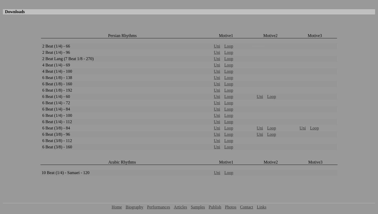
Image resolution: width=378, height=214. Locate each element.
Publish (215, 207)
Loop (228, 46)
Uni (217, 46)
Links (261, 207)
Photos (231, 207)
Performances (158, 207)
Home (117, 207)
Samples (198, 207)
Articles (180, 207)
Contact (246, 207)
